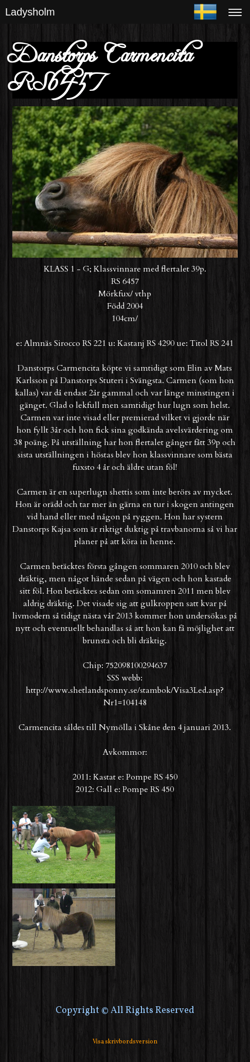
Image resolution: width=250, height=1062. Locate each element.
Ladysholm (30, 12)
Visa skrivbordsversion (125, 1042)
